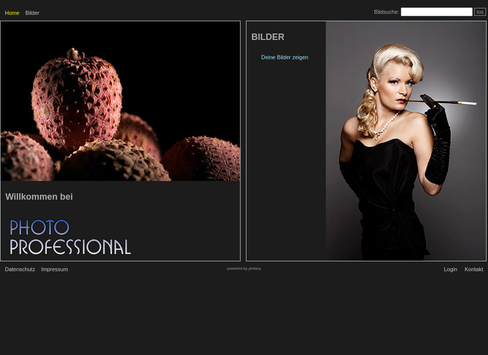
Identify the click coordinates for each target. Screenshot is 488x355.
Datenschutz (20, 269)
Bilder (32, 13)
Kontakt (474, 269)
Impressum (54, 269)
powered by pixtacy (244, 268)
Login (450, 269)
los (480, 12)
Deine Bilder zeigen (284, 57)
